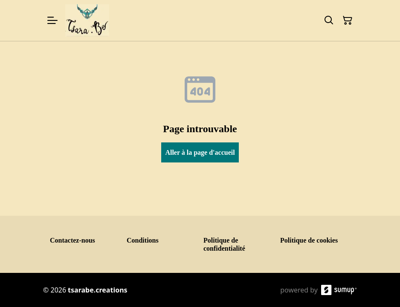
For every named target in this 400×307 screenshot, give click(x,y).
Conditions (143, 240)
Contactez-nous (72, 240)
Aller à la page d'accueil (200, 152)
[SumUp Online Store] (339, 290)
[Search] (328, 20)
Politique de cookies (309, 240)
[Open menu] (52, 20)
